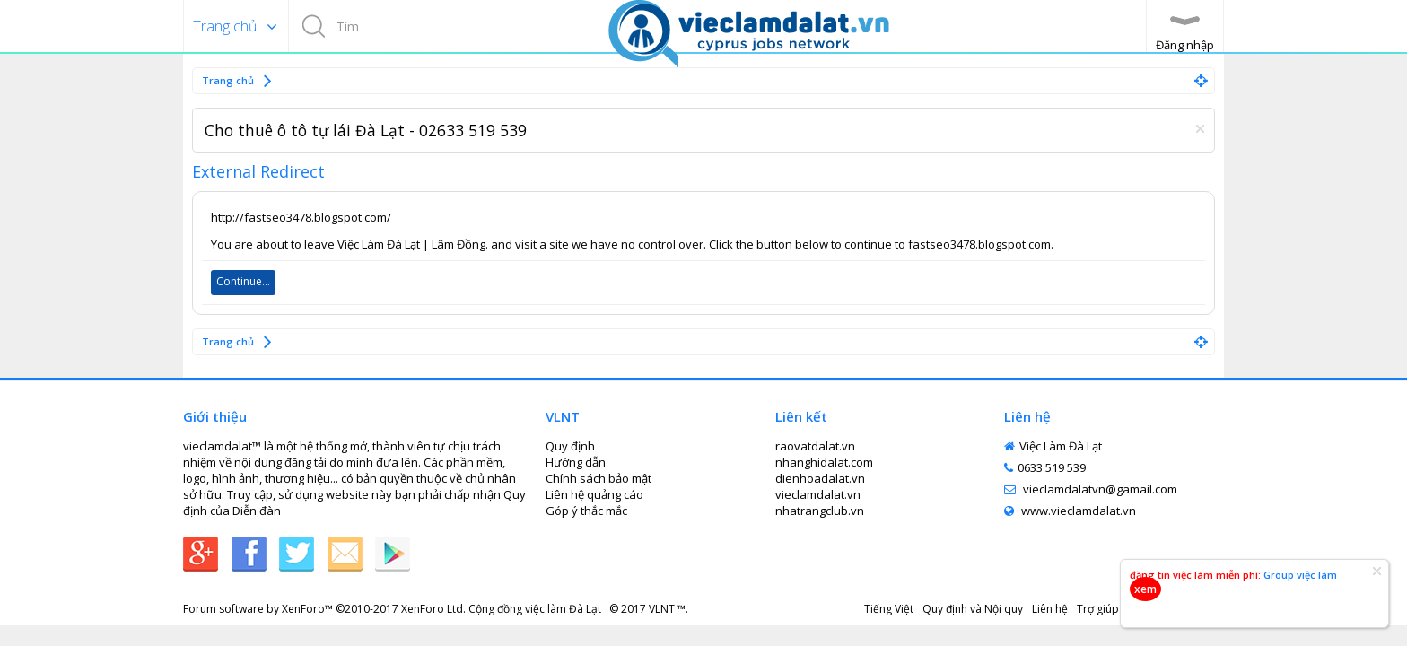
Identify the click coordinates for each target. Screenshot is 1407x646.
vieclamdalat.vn (818, 494)
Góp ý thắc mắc (586, 510)
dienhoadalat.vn (820, 478)
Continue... (243, 281)
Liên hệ (1050, 608)
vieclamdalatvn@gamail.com (1090, 489)
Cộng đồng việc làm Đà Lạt (536, 608)
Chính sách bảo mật (598, 478)
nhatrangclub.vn (819, 510)
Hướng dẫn (576, 462)
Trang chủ (225, 26)
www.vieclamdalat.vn (1070, 510)
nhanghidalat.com (824, 462)
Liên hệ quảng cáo (594, 494)
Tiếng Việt (888, 608)
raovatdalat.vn (815, 446)
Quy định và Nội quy (972, 608)
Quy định (570, 446)
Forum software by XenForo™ (324, 608)
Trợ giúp (1098, 608)
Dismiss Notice (1200, 128)
